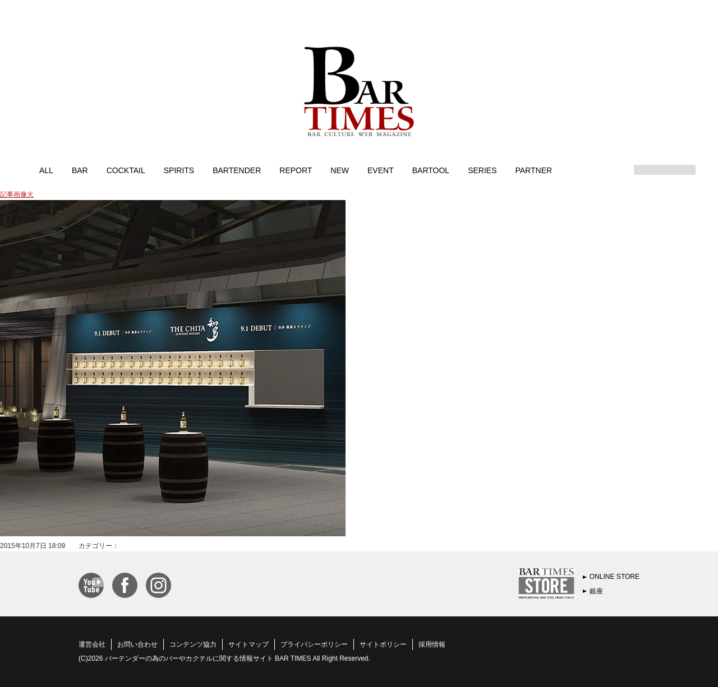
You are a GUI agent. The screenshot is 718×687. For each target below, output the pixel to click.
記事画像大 (17, 194)
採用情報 (431, 644)
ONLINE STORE (614, 577)
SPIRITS (179, 170)
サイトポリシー (383, 644)
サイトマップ (248, 644)
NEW (339, 170)
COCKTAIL (126, 170)
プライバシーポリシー (314, 644)
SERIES (482, 170)
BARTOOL (430, 170)
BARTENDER (237, 170)
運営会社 (92, 644)
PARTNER (533, 170)
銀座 (596, 591)
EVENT (380, 170)
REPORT (295, 170)
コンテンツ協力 (193, 644)
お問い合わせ (137, 644)
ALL (46, 170)
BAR (80, 170)
